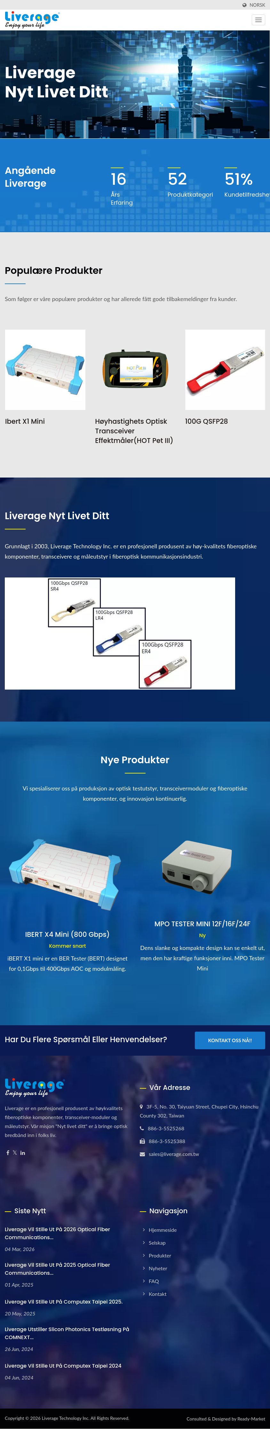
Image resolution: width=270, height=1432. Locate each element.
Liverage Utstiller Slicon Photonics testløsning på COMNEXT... (67, 1333)
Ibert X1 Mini (25, 421)
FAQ (154, 1281)
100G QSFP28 (206, 421)
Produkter (160, 1255)
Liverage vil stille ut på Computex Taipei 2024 (63, 1366)
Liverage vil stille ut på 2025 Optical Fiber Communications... (57, 1269)
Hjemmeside (163, 1230)
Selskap (157, 1243)
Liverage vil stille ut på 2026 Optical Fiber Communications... (57, 1233)
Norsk (257, 5)
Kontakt (157, 1294)
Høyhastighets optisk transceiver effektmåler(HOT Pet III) (134, 431)
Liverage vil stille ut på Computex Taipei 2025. (64, 1301)
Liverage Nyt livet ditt (57, 516)
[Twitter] (14, 1153)
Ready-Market (251, 1418)
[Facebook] (7, 1153)
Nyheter (158, 1268)
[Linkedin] (22, 1153)
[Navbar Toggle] (258, 19)
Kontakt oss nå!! (230, 1040)
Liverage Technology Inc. (65, 1418)
